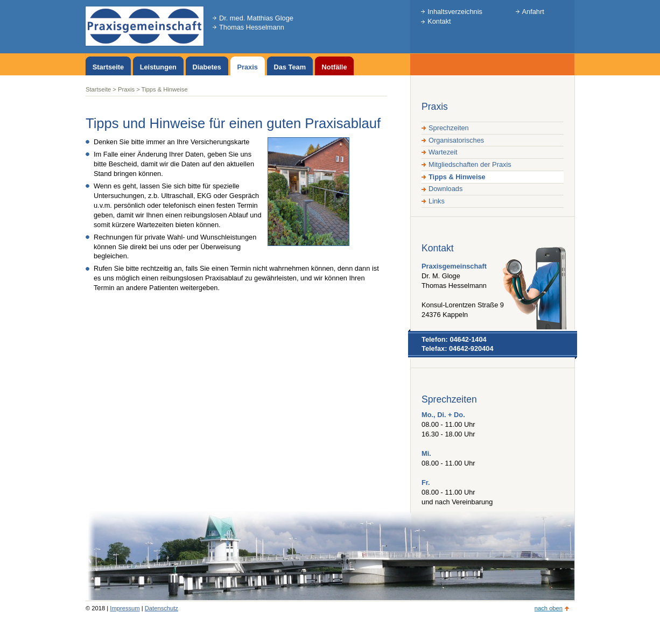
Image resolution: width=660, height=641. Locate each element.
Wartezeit (443, 152)
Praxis (126, 89)
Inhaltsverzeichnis (454, 12)
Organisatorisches (456, 140)
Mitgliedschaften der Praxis (470, 164)
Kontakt (439, 21)
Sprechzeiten (449, 128)
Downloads (445, 189)
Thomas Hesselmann (251, 27)
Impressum (124, 608)
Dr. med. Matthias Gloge (256, 18)
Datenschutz (161, 608)
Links (437, 201)
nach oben (549, 608)
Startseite (98, 89)
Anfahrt (533, 12)
